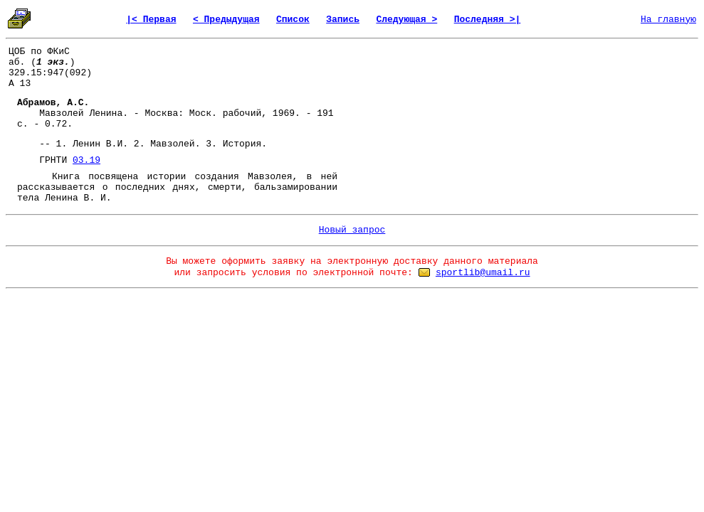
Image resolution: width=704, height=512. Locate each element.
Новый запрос (352, 230)
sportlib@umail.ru (483, 272)
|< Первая (151, 19)
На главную (668, 19)
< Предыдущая (226, 19)
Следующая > (406, 19)
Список (293, 19)
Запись (342, 19)
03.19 (86, 160)
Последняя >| (487, 19)
